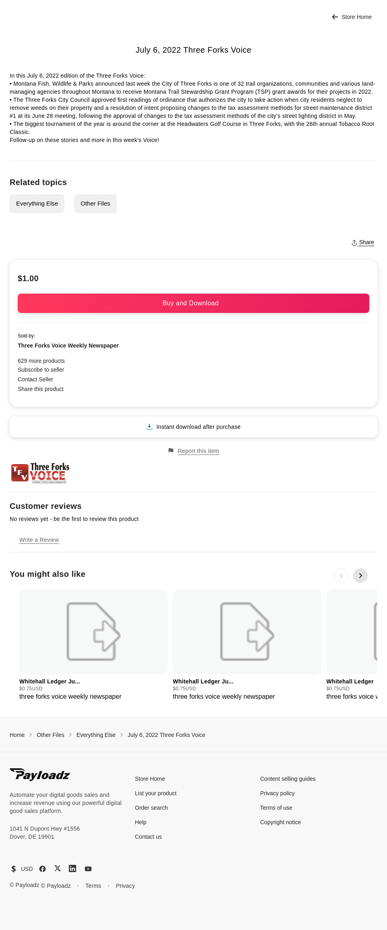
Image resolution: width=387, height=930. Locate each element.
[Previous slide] (341, 575)
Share (362, 242)
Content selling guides (288, 779)
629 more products (41, 361)
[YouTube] (88, 869)
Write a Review (39, 540)
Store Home (352, 17)
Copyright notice (280, 822)
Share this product (41, 389)
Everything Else (37, 203)
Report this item (193, 450)
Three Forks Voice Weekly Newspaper (68, 345)
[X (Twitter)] (57, 868)
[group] (93, 645)
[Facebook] (42, 869)
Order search (151, 807)
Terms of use (276, 807)
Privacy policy (277, 793)
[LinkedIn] (72, 868)
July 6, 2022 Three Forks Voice (166, 735)
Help (141, 822)
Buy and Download (194, 303)
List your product (156, 793)
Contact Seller (35, 379)
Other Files (95, 203)
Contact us (148, 836)
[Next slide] (360, 575)
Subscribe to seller (41, 369)
